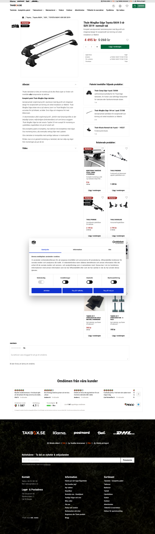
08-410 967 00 (32, 481)
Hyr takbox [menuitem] (69, 488)
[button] (103, 148)
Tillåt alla (108, 291)
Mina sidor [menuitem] (68, 501)
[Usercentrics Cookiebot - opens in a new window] (114, 242)
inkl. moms (34, 518)
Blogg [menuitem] (67, 518)
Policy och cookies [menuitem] (71, 508)
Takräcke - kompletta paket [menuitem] (113, 481)
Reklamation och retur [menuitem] (73, 511)
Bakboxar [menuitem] (107, 488)
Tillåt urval (77, 291)
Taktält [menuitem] (106, 491)
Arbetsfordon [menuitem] (108, 504)
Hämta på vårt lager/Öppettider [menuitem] (76, 481)
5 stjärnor (20, 348)
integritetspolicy (47, 464)
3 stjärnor (16, 348)
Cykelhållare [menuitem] (108, 494)
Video (24, 148)
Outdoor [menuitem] (107, 501)
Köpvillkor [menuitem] (68, 491)
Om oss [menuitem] (67, 504)
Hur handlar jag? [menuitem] (71, 484)
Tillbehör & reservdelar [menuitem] (112, 508)
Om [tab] (109, 249)
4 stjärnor (18, 348)
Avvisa (47, 291)
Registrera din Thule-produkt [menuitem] (75, 514)
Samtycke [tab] (45, 249)
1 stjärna (12, 348)
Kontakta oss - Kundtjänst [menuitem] (74, 494)
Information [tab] (77, 249)
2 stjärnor (14, 348)
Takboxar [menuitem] (107, 484)
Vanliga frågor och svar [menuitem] (73, 498)
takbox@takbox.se (31, 484)
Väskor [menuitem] (106, 498)
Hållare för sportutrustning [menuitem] (113, 511)
